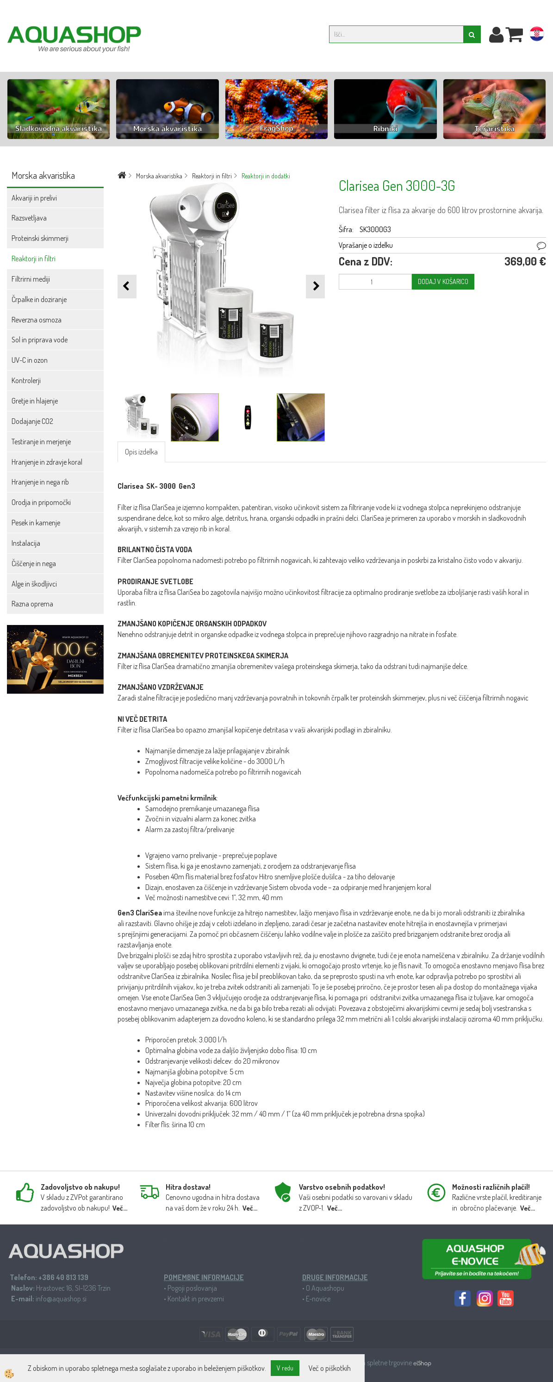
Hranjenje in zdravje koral (47, 462)
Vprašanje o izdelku (366, 245)
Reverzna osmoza (37, 319)
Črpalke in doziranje (39, 299)
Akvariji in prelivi (34, 197)
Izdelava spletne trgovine (377, 1362)
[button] (315, 286)
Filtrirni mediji (31, 279)
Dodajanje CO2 (32, 421)
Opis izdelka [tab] (141, 451)
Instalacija (26, 543)
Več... (119, 1208)
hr (537, 35)
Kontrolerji (26, 380)
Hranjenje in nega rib (40, 481)
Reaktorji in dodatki (266, 176)
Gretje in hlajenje (35, 400)
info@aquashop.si (61, 1298)
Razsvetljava (29, 217)
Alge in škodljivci (34, 583)
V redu (285, 1368)
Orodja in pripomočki (41, 502)
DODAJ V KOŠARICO (443, 281)
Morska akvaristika (159, 176)
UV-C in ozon (30, 360)
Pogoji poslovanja (192, 1288)
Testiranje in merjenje (41, 441)
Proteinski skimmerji (40, 238)
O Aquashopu (325, 1288)
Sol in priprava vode (40, 339)
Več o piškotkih (330, 1368)
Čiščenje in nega (34, 563)
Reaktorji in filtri (34, 258)
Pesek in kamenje (36, 522)
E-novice (318, 1298)
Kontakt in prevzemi (196, 1298)
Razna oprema (32, 603)
